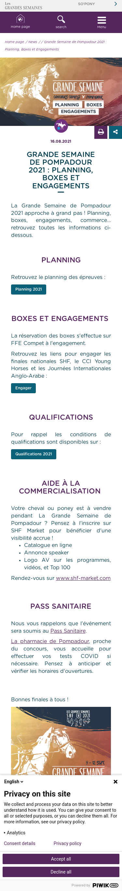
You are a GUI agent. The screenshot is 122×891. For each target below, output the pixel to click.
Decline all (61, 871)
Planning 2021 (28, 289)
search (61, 22)
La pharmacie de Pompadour (50, 641)
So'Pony (86, 4)
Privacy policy (67, 843)
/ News (31, 42)
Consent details (19, 843)
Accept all (61, 859)
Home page (20, 21)
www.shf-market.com (83, 578)
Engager (23, 388)
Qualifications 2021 (33, 454)
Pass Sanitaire (68, 631)
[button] (61, 22)
